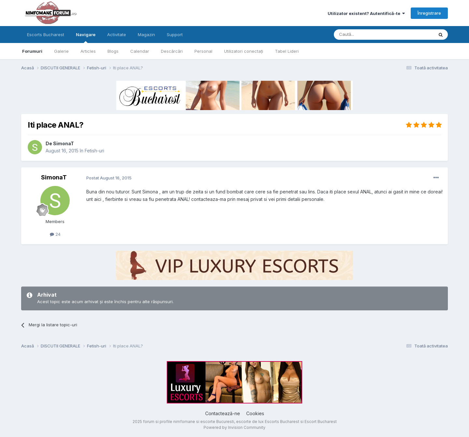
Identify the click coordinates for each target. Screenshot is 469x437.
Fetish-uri (94, 150)
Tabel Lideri (287, 51)
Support (175, 34)
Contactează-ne (222, 413)
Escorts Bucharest (45, 34)
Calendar (139, 51)
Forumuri (32, 51)
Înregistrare (429, 13)
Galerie (61, 51)
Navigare (85, 37)
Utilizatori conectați (243, 51)
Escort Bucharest (321, 421)
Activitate (116, 34)
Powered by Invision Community (234, 427)
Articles (88, 51)
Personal (203, 51)
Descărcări (172, 51)
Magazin (146, 34)
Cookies (255, 413)
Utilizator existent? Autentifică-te (366, 13)
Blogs (113, 51)
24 (55, 234)
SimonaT (63, 143)
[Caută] (367, 34)
